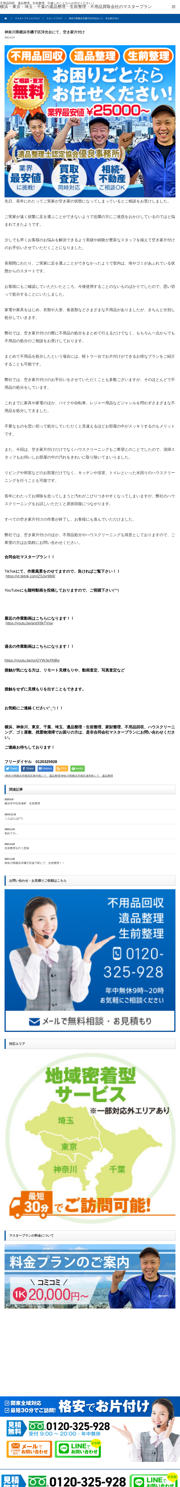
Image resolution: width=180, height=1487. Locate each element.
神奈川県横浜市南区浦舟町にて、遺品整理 (87, 775)
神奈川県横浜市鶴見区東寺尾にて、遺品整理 (32, 775)
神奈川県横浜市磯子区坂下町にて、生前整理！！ (35, 863)
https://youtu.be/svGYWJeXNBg (32, 660)
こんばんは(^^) (14, 818)
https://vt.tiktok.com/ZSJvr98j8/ (30, 576)
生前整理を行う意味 (17, 848)
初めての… (11, 833)
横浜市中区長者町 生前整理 (22, 803)
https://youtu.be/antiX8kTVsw (29, 623)
